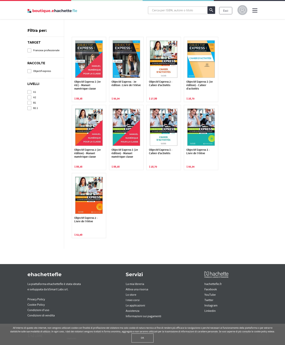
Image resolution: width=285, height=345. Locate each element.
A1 (34, 92)
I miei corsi (133, 300)
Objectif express (42, 71)
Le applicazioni (135, 305)
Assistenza (132, 311)
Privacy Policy (36, 299)
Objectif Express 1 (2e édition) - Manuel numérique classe (125, 153)
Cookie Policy (36, 305)
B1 (34, 102)
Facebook (210, 289)
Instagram (210, 305)
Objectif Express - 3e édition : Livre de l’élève (126, 83)
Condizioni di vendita (41, 315)
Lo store (131, 295)
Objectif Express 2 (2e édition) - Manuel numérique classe (87, 153)
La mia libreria (135, 284)
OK (142, 337)
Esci (225, 10)
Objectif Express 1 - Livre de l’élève (198, 151)
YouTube (210, 295)
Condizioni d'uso (38, 310)
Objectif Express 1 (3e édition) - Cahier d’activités (199, 85)
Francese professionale (46, 50)
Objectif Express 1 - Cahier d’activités (160, 151)
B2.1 (35, 108)
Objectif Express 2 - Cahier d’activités (160, 83)
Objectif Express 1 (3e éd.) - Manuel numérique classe (87, 85)
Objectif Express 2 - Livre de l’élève (86, 219)
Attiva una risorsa (137, 289)
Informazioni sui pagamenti (143, 316)
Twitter (208, 300)
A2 (34, 97)
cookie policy (260, 331)
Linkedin (210, 311)
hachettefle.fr (213, 284)
